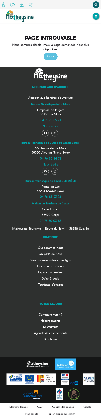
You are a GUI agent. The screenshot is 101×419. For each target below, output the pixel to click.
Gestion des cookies (63, 406)
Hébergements (50, 320)
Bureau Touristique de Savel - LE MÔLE (50, 181)
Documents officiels (50, 266)
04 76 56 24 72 (50, 158)
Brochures (50, 339)
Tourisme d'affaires (50, 284)
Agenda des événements (50, 333)
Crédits (87, 406)
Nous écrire (50, 126)
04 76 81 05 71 (50, 120)
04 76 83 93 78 (50, 196)
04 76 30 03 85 (50, 220)
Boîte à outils (50, 278)
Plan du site (31, 413)
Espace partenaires (50, 272)
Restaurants (50, 326)
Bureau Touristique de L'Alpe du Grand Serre (50, 143)
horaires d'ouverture (59, 97)
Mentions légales (18, 406)
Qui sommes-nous (50, 247)
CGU (39, 406)
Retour (50, 56)
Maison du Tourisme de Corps (50, 203)
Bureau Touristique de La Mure (50, 104)
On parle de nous (50, 253)
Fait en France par (61, 413)
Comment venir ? (51, 314)
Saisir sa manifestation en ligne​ (50, 260)
